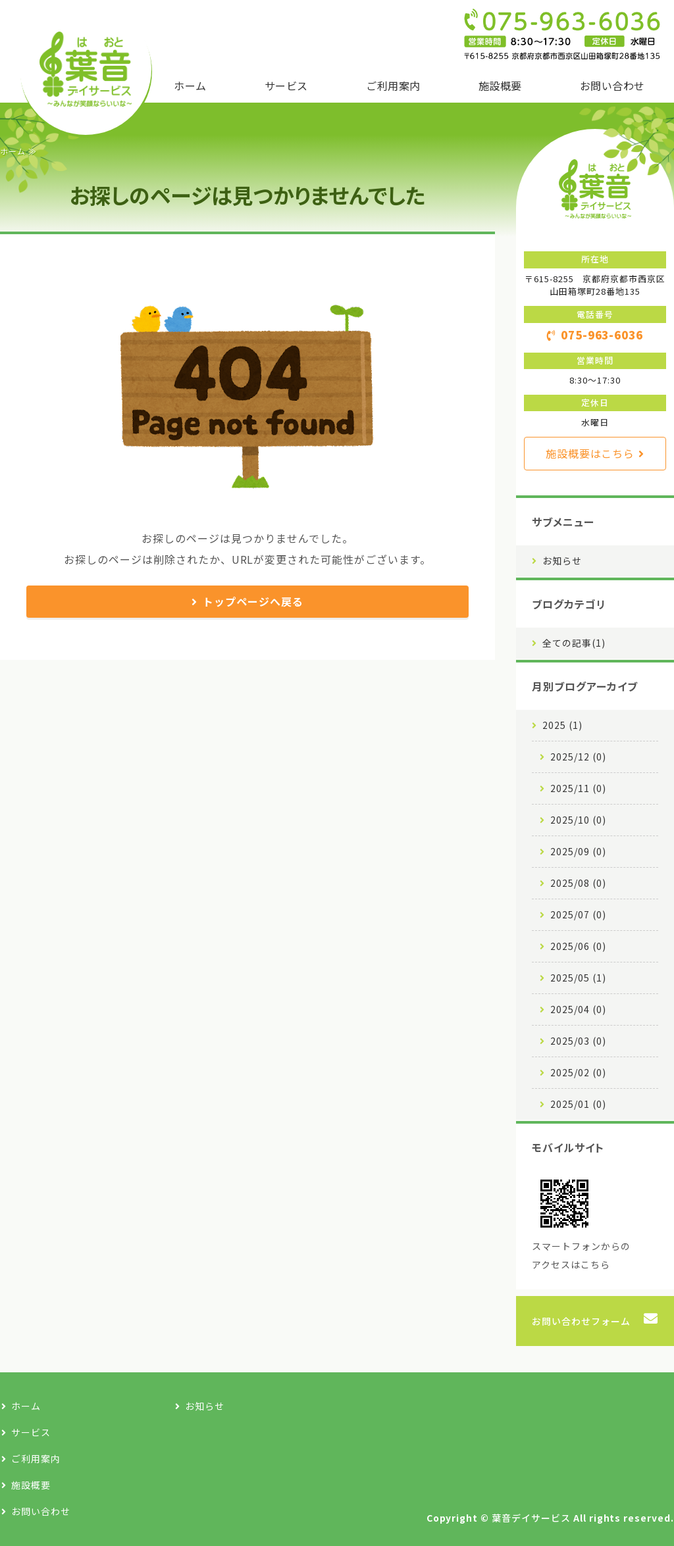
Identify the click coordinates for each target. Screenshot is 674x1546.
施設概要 (500, 85)
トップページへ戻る (253, 601)
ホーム (190, 85)
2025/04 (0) (578, 1009)
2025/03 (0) (578, 1040)
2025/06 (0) (578, 946)
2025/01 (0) (578, 1103)
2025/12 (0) (578, 756)
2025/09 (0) (578, 851)
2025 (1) (562, 725)
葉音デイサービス (531, 1517)
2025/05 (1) (578, 977)
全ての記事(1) (574, 642)
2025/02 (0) (578, 1072)
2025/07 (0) (578, 914)
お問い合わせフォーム (581, 1321)
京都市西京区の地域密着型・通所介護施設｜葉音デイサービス (85, 69)
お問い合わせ (612, 85)
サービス (286, 85)
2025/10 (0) (578, 819)
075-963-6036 (602, 335)
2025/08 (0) (578, 882)
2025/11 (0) (578, 788)
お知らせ (562, 560)
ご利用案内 (393, 85)
